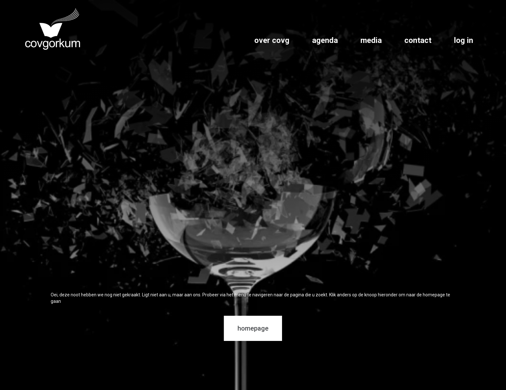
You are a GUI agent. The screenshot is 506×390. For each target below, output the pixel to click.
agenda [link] (325, 40)
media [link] (371, 40)
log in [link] (463, 40)
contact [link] (417, 40)
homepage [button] (253, 328)
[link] (52, 29)
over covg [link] (271, 40)
